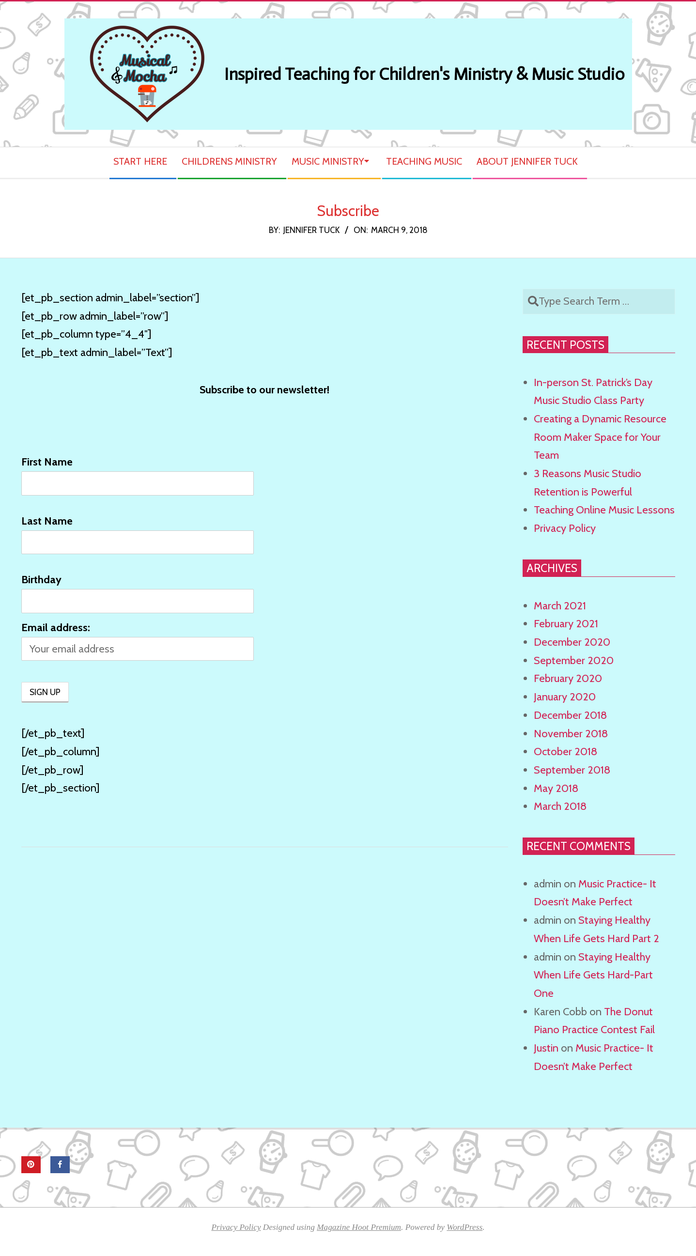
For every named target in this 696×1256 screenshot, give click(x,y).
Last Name (47, 520)
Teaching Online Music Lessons (604, 509)
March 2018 (560, 806)
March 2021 (560, 605)
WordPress (464, 1227)
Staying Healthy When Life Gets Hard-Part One (593, 975)
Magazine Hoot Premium (359, 1227)
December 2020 (572, 642)
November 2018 (571, 733)
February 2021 (566, 623)
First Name (47, 461)
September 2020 (574, 660)
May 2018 (556, 788)
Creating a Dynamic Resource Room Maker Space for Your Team (600, 437)
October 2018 (565, 751)
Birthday (41, 579)
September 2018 (572, 769)
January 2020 (565, 696)
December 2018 (570, 715)
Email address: (55, 627)
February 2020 (568, 678)
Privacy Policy (565, 528)
